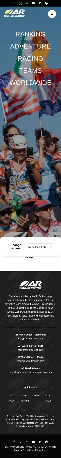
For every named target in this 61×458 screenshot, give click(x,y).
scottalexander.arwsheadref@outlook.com (30, 372)
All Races (11, 398)
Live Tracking (24, 398)
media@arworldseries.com (30, 361)
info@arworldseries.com (30, 338)
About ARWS (48, 398)
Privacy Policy (41, 450)
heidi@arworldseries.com (30, 350)
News (36, 395)
